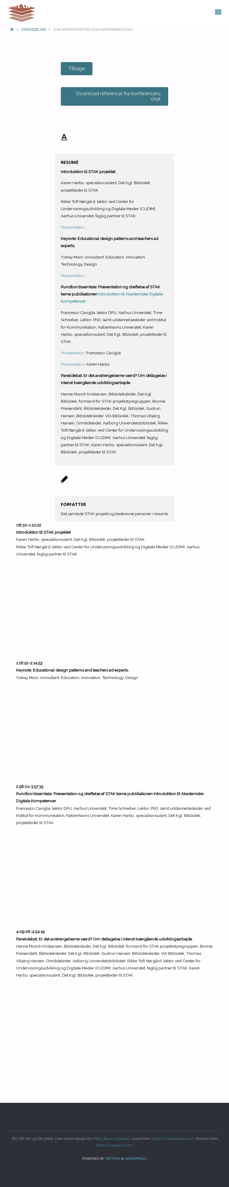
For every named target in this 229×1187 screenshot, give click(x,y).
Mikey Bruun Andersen (111, 1139)
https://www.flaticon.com (172, 1139)
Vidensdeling (33, 29)
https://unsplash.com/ (114, 1145)
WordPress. (136, 1159)
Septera (112, 1159)
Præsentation (73, 227)
